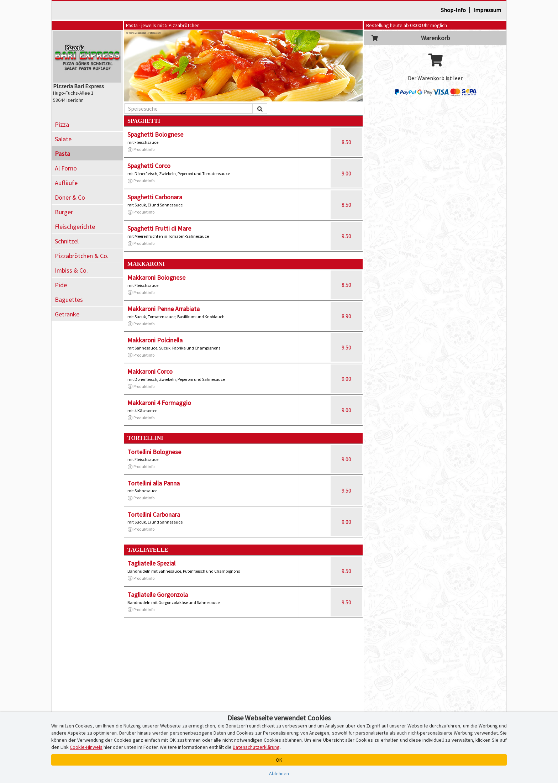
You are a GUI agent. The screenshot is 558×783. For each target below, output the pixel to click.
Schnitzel (67, 241)
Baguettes (69, 299)
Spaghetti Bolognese (155, 134)
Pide (61, 285)
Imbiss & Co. (71, 270)
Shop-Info (453, 10)
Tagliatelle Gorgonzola (157, 594)
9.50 (346, 236)
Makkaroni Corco (150, 371)
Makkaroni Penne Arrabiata (163, 309)
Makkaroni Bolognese (156, 277)
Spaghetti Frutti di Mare (159, 228)
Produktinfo (140, 149)
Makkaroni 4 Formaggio (159, 403)
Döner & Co (70, 197)
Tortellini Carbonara (153, 514)
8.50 (346, 142)
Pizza (62, 124)
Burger (64, 212)
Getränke (67, 314)
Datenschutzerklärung (256, 747)
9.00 (346, 173)
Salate (63, 139)
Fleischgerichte (75, 226)
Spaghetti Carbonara (154, 197)
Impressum (487, 10)
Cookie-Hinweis (86, 747)
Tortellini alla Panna (153, 483)
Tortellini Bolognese (154, 452)
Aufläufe (66, 183)
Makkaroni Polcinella (155, 340)
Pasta (62, 153)
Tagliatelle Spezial (151, 563)
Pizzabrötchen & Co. (82, 256)
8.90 (346, 316)
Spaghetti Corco (148, 166)
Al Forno (66, 168)
